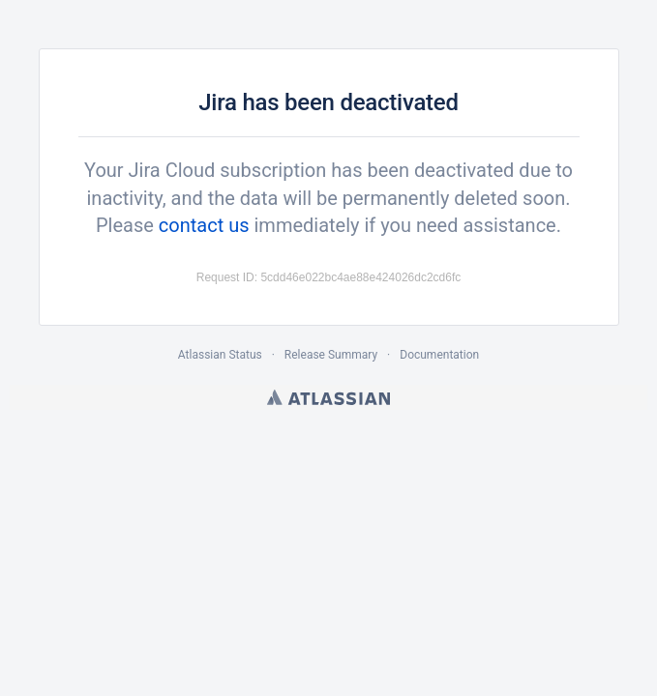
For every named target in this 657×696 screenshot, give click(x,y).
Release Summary (330, 355)
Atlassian (328, 397)
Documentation (439, 355)
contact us (204, 225)
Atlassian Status (220, 355)
